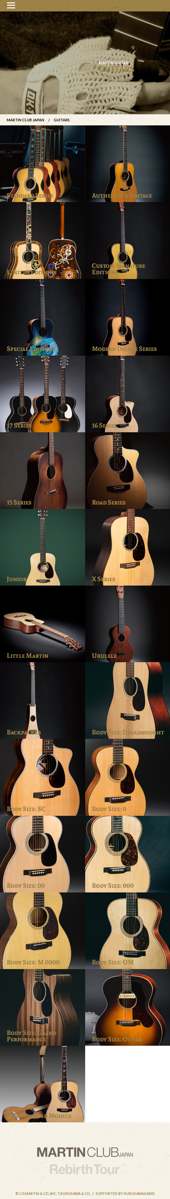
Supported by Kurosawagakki (125, 1194)
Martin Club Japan (25, 120)
